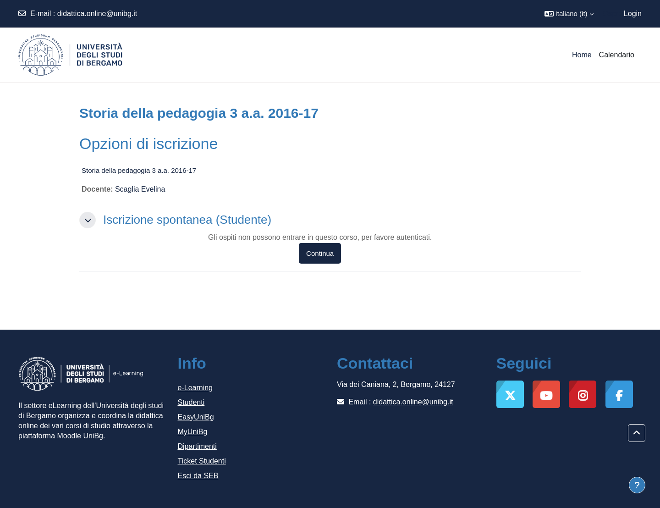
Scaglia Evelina (140, 189)
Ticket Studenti (202, 461)
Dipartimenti (197, 446)
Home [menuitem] (582, 55)
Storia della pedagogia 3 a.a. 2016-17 (139, 170)
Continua (320, 253)
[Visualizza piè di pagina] (637, 485)
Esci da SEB (198, 476)
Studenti (191, 402)
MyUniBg (193, 432)
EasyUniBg (196, 417)
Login (633, 13)
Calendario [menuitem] (616, 55)
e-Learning (195, 388)
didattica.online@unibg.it (97, 13)
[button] (569, 14)
